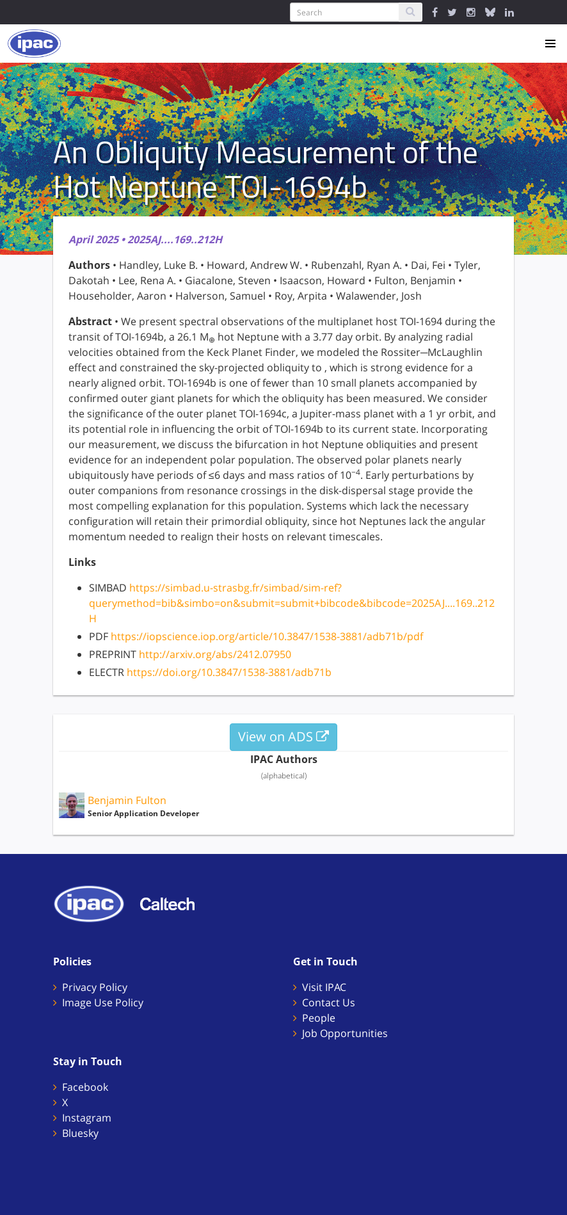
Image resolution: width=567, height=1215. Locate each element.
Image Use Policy (102, 1002)
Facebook (85, 1087)
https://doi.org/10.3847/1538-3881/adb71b (229, 672)
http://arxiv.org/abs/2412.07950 (215, 654)
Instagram (86, 1118)
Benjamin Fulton (127, 800)
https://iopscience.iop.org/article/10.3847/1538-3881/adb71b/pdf (267, 636)
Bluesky (80, 1133)
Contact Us (328, 1002)
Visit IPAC (324, 987)
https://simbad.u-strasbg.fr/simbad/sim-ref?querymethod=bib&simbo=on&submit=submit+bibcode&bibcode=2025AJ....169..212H (292, 603)
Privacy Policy (94, 987)
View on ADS (283, 736)
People (318, 1018)
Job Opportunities (345, 1033)
